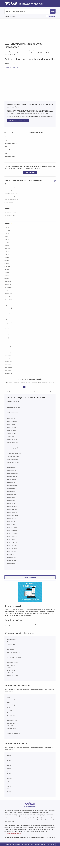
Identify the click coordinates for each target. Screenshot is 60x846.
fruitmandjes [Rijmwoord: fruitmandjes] (8, 353)
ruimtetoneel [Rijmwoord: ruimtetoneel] (10, 649)
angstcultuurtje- (11, 700)
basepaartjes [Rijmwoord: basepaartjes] (11, 500)
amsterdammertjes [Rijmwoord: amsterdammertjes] (12, 473)
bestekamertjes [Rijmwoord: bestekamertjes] (11, 557)
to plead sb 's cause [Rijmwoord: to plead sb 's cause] (12, 662)
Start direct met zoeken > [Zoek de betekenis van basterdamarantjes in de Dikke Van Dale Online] (17, 121)
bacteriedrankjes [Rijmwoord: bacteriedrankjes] (12, 485)
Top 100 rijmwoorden (30, 577)
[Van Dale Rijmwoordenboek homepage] (11, 4)
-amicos (9, 760)
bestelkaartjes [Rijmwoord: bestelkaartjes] (11, 563)
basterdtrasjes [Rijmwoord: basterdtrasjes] (11, 424)
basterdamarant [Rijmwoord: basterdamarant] (12, 413)
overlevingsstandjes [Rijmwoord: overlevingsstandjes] (10, 197)
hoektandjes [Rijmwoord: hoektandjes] (8, 373)
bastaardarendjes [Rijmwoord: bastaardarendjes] (12, 506)
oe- (8, 702)
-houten (9, 765)
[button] (55, 180)
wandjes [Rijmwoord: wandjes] (6, 272)
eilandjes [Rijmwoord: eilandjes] (7, 329)
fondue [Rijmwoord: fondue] (9, 667)
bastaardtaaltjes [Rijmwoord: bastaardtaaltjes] (12, 512)
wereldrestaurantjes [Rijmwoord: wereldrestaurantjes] (11, 67)
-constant (9, 776)
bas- (5, 146)
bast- (6, 153)
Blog (32, 844)
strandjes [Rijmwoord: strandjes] (7, 266)
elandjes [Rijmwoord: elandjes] (6, 332)
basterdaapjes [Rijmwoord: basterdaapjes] (11, 418)
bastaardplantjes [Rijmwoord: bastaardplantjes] (12, 509)
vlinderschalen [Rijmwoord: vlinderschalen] (11, 644)
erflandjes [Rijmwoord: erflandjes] (7, 335)
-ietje (8, 791)
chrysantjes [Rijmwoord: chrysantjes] (7, 317)
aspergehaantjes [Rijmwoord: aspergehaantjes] (12, 476)
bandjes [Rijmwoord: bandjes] (6, 227)
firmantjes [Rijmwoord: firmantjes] (7, 344)
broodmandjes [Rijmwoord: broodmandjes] (8, 308)
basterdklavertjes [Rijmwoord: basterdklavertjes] (12, 421)
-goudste (9, 771)
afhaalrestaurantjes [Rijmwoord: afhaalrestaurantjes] (10, 212)
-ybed (8, 781)
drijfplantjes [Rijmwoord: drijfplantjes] (8, 326)
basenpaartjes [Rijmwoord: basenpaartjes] (11, 497)
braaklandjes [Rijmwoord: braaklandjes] (8, 302)
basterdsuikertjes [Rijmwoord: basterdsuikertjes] (12, 536)
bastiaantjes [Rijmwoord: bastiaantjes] (10, 554)
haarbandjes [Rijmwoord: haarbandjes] (8, 361)
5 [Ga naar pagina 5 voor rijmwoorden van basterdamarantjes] (35, 387)
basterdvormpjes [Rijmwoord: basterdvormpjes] (12, 542)
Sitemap (37, 844)
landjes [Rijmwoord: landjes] (6, 245)
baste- (6, 140)
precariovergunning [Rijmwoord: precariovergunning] (13, 675)
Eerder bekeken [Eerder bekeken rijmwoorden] (10, 16)
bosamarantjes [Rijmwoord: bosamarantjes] (11, 430)
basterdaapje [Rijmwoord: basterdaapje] (11, 521)
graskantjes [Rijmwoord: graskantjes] (7, 355)
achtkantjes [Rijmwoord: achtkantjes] (7, 281)
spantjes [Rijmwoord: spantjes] (6, 260)
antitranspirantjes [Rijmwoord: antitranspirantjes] (9, 215)
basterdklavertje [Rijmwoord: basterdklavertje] (12, 530)
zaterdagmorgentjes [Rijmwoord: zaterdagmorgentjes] (13, 462)
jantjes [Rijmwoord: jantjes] (6, 236)
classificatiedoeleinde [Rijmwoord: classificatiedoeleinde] (13, 647)
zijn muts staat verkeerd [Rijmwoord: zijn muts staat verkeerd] (14, 657)
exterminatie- (11, 728)
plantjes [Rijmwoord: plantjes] (6, 254)
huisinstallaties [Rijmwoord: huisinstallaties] (11, 673)
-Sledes (9, 786)
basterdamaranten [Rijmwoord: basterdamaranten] (13, 407)
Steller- (9, 718)
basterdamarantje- (10, 143)
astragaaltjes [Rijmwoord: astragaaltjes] (11, 482)
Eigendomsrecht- (12, 723)
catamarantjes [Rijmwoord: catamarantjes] (11, 433)
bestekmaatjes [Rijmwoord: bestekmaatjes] (11, 560)
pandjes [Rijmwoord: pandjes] (6, 251)
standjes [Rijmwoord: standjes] (6, 263)
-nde (8, 763)
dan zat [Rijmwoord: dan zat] (9, 642)
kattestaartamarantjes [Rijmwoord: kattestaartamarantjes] (14, 453)
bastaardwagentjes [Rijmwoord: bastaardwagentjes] (12, 515)
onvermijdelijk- (11, 720)
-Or (8, 758)
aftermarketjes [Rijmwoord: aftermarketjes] (11, 470)
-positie (9, 773)
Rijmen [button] (53, 11)
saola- (9, 697)
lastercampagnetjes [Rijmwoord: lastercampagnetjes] (13, 456)
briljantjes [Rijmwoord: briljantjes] (7, 305)
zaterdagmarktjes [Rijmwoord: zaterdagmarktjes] (12, 442)
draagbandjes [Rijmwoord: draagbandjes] (8, 323)
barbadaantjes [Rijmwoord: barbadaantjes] (11, 494)
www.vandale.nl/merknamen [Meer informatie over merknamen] (12, 833)
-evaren (9, 768)
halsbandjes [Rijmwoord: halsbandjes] (8, 364)
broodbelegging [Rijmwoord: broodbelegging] (11, 639)
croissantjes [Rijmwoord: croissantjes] (7, 320)
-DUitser (9, 789)
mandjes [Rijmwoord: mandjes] (7, 248)
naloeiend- (10, 725)
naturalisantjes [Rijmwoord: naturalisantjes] (8, 191)
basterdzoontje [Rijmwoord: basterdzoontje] (11, 551)
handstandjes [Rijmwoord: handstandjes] (8, 367)
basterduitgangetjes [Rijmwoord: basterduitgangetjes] (13, 448)
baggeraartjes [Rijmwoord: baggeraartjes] (11, 488)
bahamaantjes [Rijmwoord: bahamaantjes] (11, 491)
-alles (8, 783)
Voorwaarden (51, 844)
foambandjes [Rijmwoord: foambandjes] (8, 347)
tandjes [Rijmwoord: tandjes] (6, 269)
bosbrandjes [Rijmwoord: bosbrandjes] (8, 299)
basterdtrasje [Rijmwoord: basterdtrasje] (11, 539)
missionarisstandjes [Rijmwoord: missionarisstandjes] (10, 188)
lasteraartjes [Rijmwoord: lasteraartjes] (10, 436)
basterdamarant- (10, 156)
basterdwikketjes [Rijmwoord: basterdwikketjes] (12, 545)
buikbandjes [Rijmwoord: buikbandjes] (8, 311)
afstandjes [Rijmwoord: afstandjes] (7, 284)
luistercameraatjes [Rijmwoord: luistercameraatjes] (12, 459)
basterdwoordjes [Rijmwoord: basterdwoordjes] (12, 548)
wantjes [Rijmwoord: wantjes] (6, 275)
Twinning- (10, 710)
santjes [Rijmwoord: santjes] (6, 257)
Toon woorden (30, 172)
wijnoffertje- (10, 715)
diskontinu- (10, 713)
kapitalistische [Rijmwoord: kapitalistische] (11, 654)
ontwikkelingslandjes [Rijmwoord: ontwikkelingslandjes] (10, 193)
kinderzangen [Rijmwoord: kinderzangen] (11, 665)
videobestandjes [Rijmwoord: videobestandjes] (9, 202)
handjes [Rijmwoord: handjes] (6, 233)
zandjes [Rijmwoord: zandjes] (6, 278)
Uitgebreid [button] (51, 16)
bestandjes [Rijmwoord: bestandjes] (7, 296)
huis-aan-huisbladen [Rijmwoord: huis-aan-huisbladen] (13, 652)
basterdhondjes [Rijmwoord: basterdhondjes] (11, 524)
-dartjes (9, 778)
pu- (8, 707)
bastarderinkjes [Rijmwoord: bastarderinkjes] (11, 518)
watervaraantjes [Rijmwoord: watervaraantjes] (12, 439)
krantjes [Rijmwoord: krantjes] (6, 242)
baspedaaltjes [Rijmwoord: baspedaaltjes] (11, 503)
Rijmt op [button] (8, 11)
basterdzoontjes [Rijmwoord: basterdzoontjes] (11, 427)
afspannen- (10, 731)
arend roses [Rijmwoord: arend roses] (10, 670)
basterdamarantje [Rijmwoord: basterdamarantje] (13, 401)
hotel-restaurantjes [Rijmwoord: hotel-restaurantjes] (10, 218)
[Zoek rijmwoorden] (21, 11)
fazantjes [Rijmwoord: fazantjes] (7, 338)
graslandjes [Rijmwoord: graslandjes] (7, 359)
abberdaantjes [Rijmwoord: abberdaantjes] (11, 467)
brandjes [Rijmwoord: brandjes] (7, 230)
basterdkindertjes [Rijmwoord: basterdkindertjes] (12, 527)
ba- (5, 137)
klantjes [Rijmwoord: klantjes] (6, 239)
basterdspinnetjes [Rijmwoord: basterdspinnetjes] (12, 533)
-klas (8, 755)
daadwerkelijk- (11, 705)
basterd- (7, 150)
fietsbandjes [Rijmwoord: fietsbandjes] (8, 341)
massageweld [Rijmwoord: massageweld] (11, 660)
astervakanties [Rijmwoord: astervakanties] (11, 479)
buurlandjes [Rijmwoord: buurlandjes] (7, 314)
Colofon (43, 844)
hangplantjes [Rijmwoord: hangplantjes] (8, 370)
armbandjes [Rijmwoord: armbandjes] (8, 287)
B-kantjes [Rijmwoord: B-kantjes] (7, 290)
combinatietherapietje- (13, 733)
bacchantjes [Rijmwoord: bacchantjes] (8, 293)
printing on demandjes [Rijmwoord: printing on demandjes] (11, 199)
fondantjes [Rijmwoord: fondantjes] (7, 350)
